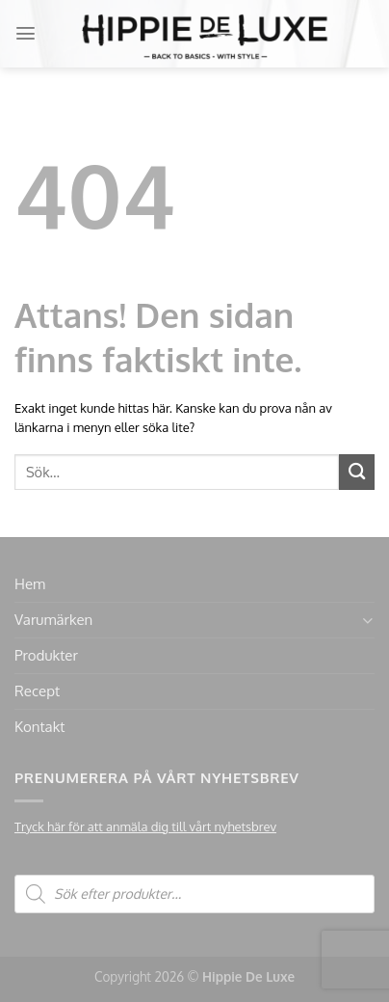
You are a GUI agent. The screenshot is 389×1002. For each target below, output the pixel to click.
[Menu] (25, 33)
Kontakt (39, 727)
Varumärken (53, 619)
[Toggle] (367, 620)
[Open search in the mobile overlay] (194, 894)
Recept (37, 691)
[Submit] (357, 472)
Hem (29, 584)
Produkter (46, 655)
